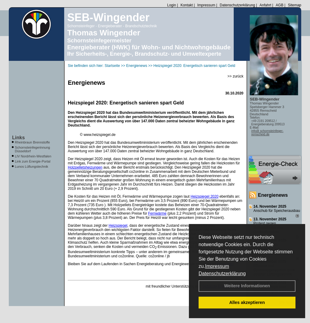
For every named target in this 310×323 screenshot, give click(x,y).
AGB (279, 5)
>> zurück (235, 76)
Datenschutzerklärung (222, 273)
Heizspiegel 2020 (205, 196)
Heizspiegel (118, 225)
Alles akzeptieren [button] (247, 302)
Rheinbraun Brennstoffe (32, 142)
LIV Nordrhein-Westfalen (33, 156)
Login (171, 5)
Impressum (217, 266)
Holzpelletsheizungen (85, 167)
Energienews (273, 195)
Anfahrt (265, 5)
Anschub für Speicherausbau (276, 211)
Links (18, 137)
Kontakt (186, 5)
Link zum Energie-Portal (32, 161)
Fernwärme (157, 213)
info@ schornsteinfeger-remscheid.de (267, 132)
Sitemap (294, 5)
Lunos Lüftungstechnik (31, 166)
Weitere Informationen (247, 285)
